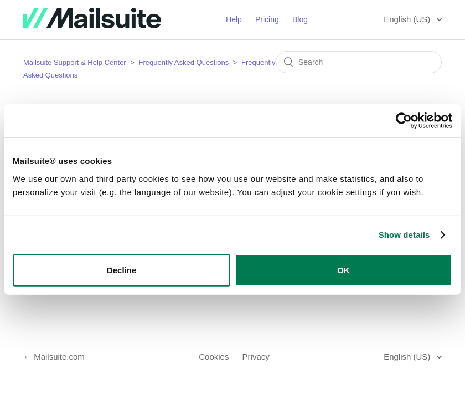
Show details (404, 234)
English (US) (408, 19)
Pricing (267, 19)
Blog (300, 19)
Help (234, 19)
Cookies (214, 356)
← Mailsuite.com (54, 356)
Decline (121, 269)
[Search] (359, 62)
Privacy (256, 356)
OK (343, 269)
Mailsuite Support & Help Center (74, 62)
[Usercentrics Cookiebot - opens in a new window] (403, 120)
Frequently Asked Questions (184, 62)
